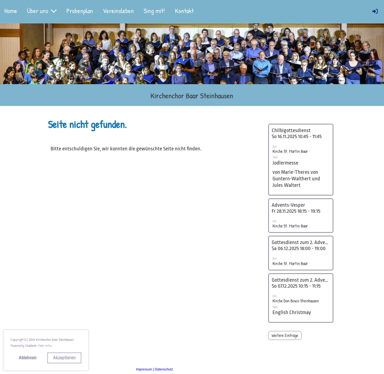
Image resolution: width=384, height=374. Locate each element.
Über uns (42, 10)
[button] (300, 160)
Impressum (144, 369)
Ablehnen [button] (27, 357)
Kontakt (184, 10)
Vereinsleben (118, 10)
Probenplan (79, 10)
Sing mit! (154, 10)
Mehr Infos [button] (45, 345)
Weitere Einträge (285, 335)
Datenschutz (164, 369)
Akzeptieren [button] (64, 357)
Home (10, 10)
